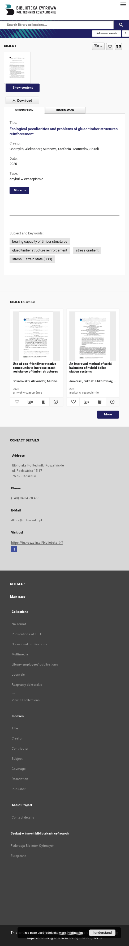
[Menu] (123, 4)
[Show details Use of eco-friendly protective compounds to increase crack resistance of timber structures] (55, 401)
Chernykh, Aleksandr (25, 149)
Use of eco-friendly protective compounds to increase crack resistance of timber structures (35, 367)
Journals (18, 674)
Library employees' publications (35, 664)
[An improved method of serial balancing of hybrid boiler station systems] (93, 336)
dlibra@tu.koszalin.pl (26, 520)
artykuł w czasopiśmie (26, 179)
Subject (17, 759)
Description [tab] (24, 110)
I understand (102, 933)
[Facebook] (14, 549)
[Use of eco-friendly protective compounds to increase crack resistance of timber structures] (36, 336)
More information (71, 932)
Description (20, 779)
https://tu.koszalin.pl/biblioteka (37, 542)
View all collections (26, 700)
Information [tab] (65, 110)
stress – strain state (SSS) (32, 259)
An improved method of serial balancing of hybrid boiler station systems (90, 367)
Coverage (18, 769)
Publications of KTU (26, 634)
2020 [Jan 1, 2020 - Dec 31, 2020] (13, 164)
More (108, 414)
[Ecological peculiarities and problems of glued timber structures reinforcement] (17, 67)
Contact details (23, 817)
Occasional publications (29, 644)
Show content (22, 87)
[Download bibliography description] (29, 401)
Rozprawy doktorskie (27, 685)
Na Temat (19, 624)
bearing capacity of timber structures (39, 241)
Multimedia (20, 654)
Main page (17, 596)
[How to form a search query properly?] (125, 33)
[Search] (121, 24)
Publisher (18, 789)
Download (21, 100)
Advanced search (106, 33)
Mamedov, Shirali (86, 149)
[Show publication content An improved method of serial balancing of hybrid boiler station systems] (99, 401)
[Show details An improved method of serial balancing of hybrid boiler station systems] (111, 401)
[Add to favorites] (109, 46)
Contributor (20, 748)
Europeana (19, 856)
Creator (17, 738)
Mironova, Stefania (57, 149)
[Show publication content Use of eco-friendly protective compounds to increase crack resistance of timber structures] (42, 401)
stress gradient (87, 250)
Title (15, 728)
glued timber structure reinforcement (39, 250)
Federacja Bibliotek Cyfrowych (32, 846)
